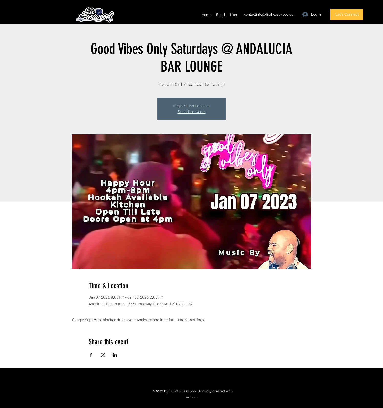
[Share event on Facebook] (91, 355)
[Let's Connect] (346, 14)
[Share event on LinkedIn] (115, 355)
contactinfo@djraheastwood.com (270, 14)
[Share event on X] (103, 355)
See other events (192, 111)
